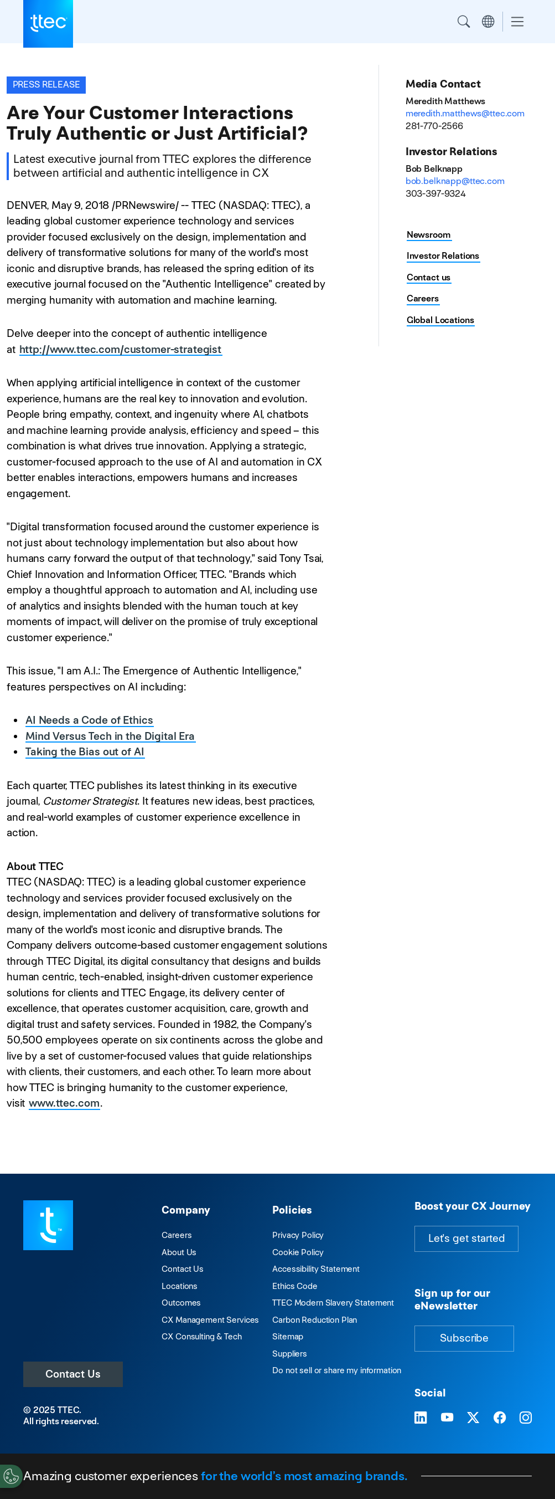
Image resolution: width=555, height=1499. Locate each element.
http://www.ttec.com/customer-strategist (120, 349)
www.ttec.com (64, 1103)
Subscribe (464, 1338)
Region (488, 22)
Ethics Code (294, 1286)
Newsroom (429, 235)
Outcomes (181, 1302)
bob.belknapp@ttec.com (455, 181)
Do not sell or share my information (336, 1370)
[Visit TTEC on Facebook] (500, 1418)
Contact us (429, 277)
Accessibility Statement (316, 1268)
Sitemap (287, 1336)
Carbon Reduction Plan (314, 1319)
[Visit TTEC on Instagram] (526, 1418)
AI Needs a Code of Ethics (89, 720)
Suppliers (289, 1353)
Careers (423, 298)
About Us (179, 1252)
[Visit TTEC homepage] (48, 1224)
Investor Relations (443, 256)
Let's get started (466, 1238)
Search (464, 22)
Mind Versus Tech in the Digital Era (110, 736)
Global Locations (440, 320)
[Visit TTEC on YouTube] (447, 1418)
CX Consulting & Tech (201, 1336)
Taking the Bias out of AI (84, 752)
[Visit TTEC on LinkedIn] (420, 1418)
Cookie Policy (297, 1252)
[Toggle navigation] (517, 22)
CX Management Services (210, 1319)
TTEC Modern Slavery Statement (333, 1302)
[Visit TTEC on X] (473, 1418)
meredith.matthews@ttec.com (465, 113)
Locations (180, 1286)
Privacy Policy (298, 1235)
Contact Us (73, 1374)
